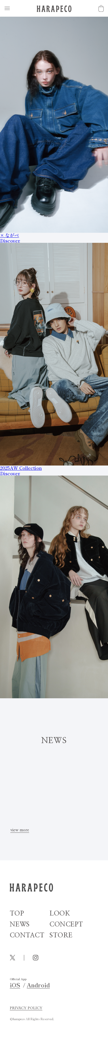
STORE (61, 935)
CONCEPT (66, 924)
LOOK (60, 913)
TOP (17, 913)
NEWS (20, 924)
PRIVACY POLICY (26, 1008)
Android (38, 985)
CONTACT (27, 935)
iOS (15, 985)
